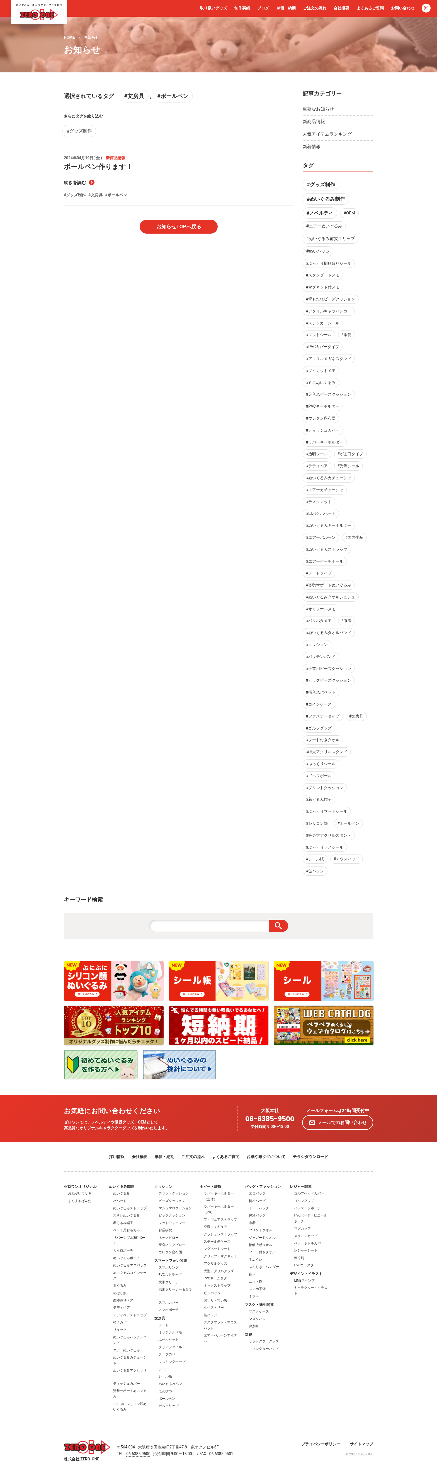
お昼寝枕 (165, 1230)
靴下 (252, 1274)
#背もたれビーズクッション (330, 299)
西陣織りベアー (125, 1300)
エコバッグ (257, 1193)
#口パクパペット (321, 513)
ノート (164, 1325)
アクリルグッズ (215, 1264)
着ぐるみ (120, 1285)
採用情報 (117, 1156)
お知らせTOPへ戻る (178, 226)
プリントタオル (260, 1230)
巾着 (252, 1223)
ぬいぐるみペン (170, 1384)
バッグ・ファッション (263, 1186)
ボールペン (167, 1399)
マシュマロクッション (175, 1208)
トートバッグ (259, 1208)
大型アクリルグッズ (219, 1271)
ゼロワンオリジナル (80, 1186)
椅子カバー (121, 1322)
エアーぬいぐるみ (126, 1350)
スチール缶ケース (217, 1242)
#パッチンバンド (321, 656)
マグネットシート (217, 1249)
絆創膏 (254, 1326)
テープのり (167, 1354)
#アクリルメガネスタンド (328, 358)
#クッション (317, 644)
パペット (120, 1201)
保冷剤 (299, 1258)
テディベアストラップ (130, 1315)
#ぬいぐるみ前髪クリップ (330, 238)
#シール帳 (315, 859)
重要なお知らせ (318, 109)
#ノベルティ (320, 213)
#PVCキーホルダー (322, 406)
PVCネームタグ (215, 1278)
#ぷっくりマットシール (327, 811)
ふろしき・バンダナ (264, 1267)
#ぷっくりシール (321, 764)
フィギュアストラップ (220, 1220)
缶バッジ (210, 1315)
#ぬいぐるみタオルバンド (328, 632)
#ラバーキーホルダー (325, 442)
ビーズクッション (172, 1201)
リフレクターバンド (264, 1349)
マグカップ (302, 1228)
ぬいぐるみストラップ (130, 1208)
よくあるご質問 (370, 8)
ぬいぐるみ (121, 1193)
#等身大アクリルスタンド (328, 835)
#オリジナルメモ (321, 609)
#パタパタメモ (319, 620)
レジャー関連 (301, 1186)
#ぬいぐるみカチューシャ (328, 478)
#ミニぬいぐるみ (321, 382)
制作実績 (242, 8)
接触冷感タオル (260, 1245)
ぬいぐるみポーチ (126, 1258)
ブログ (263, 8)
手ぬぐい (255, 1260)
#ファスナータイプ (323, 716)
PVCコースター (305, 1265)
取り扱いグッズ (213, 8)
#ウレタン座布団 (321, 418)
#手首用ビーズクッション (328, 668)
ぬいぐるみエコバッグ (130, 1265)
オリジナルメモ (170, 1332)
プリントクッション (174, 1193)
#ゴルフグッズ (319, 728)
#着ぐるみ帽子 (319, 799)
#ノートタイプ (319, 573)
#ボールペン (172, 96)
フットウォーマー (172, 1223)
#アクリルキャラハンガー (328, 311)
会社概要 (341, 8)
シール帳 (165, 1376)
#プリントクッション (325, 787)
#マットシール (319, 334)
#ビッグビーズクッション (328, 680)
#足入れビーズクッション (328, 394)
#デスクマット (319, 502)
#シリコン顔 (317, 823)
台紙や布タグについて (266, 1156)
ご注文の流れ (314, 8)
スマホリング (169, 1267)
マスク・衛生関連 (259, 1305)
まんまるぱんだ (79, 1201)
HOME (69, 37)
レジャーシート (305, 1250)
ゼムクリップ (169, 1406)
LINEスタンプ (304, 1280)
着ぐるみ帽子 (123, 1223)
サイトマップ (361, 1444)
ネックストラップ (217, 1285)
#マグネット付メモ (323, 287)
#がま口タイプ (350, 454)
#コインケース (319, 704)
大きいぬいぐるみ (126, 1215)
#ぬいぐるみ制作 (326, 199)
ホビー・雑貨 (210, 1186)
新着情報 (312, 146)
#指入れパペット (321, 692)
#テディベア (317, 466)
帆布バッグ (257, 1201)
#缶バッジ (315, 871)
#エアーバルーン (321, 537)
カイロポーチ (123, 1250)
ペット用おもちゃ (126, 1230)
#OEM (349, 213)
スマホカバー (169, 1302)
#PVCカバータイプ (322, 346)
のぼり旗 (120, 1293)
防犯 (248, 1334)
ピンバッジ (212, 1293)
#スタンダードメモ (323, 275)
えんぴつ (165, 1391)
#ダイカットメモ (321, 370)
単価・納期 (286, 8)
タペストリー (214, 1307)
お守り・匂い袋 (215, 1300)
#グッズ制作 (79, 131)
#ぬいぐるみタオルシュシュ (330, 597)
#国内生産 (354, 537)
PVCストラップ (170, 1275)
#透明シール (317, 454)
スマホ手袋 (257, 1289)
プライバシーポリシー (320, 1444)
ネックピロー (169, 1238)
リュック (120, 1330)
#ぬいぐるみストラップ (327, 549)
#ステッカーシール (323, 323)
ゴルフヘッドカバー (309, 1193)
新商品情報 (314, 121)
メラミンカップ (305, 1236)
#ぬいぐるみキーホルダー (328, 525)
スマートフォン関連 (170, 1261)
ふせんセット (169, 1340)
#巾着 (346, 620)
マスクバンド (259, 1319)
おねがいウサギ (79, 1193)
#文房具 (134, 96)
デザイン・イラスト (306, 1274)
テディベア (121, 1307)
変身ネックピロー (172, 1245)
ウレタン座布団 (170, 1252)
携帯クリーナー (170, 1282)
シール (164, 1369)
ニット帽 (255, 1282)
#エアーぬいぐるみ (324, 226)
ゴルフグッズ (304, 1201)
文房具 (159, 1318)
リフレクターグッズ (264, 1341)
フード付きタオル (262, 1252)
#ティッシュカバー (323, 430)
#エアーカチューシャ (325, 490)
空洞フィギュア (215, 1227)
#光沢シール (349, 466)
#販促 (346, 334)
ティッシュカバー (126, 1384)
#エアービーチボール (325, 561)
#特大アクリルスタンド (327, 752)
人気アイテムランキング (327, 134)
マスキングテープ (172, 1362)
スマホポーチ (169, 1310)
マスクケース (259, 1311)
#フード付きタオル (323, 740)
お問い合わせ (402, 8)
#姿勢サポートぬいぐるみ (328, 585)
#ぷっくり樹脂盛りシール (328, 263)
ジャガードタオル (262, 1238)
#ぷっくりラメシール (325, 847)
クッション (163, 1186)
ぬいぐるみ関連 (121, 1186)
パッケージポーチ (307, 1208)
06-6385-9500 (269, 1119)
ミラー (254, 1296)
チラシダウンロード (310, 1156)
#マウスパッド (347, 859)
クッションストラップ (220, 1234)
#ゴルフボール (319, 776)
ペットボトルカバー (309, 1243)
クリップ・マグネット (220, 1256)
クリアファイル (170, 1347)
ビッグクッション (172, 1215)
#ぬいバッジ (318, 251)
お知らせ (91, 37)
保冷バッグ (257, 1215)
